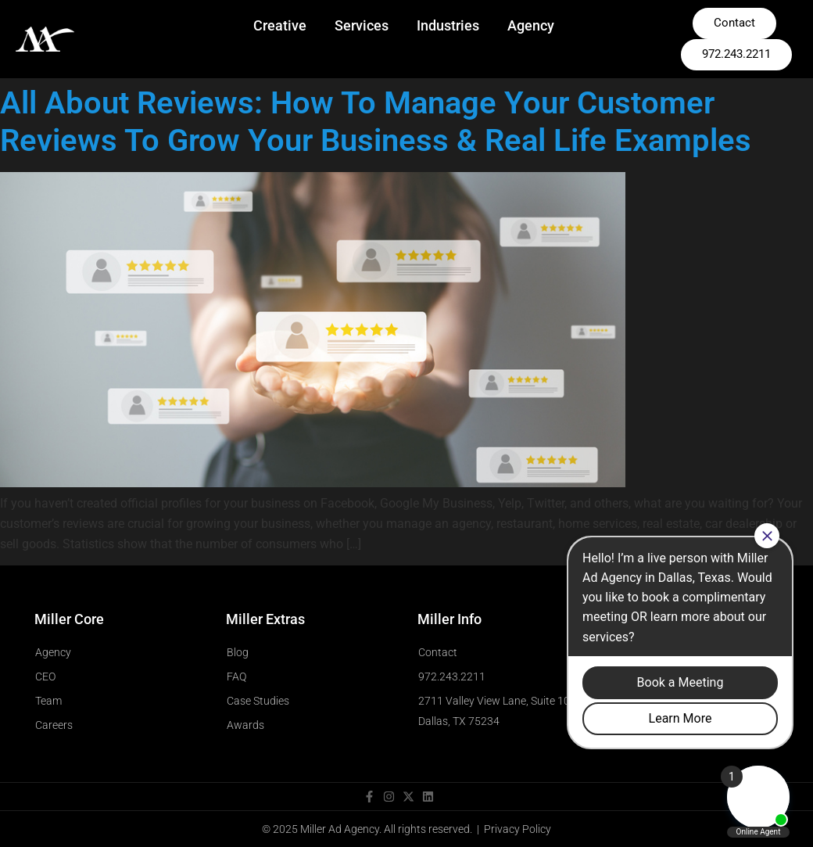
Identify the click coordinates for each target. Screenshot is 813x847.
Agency (530, 25)
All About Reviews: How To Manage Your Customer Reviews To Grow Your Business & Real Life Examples (375, 121)
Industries (448, 25)
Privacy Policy (517, 829)
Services (362, 25)
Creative (279, 25)
